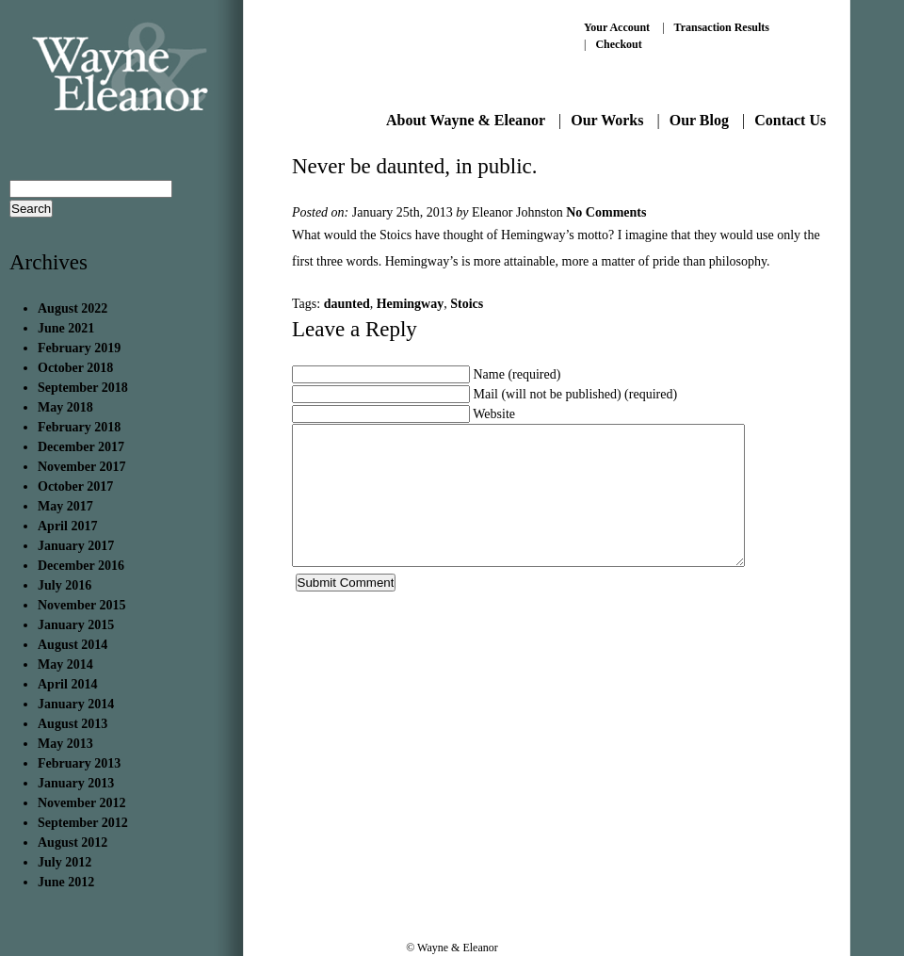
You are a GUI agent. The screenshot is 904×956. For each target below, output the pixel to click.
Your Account (617, 27)
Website (494, 414)
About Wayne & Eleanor (465, 120)
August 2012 (72, 842)
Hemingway (410, 304)
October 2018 (75, 368)
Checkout (618, 44)
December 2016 (81, 566)
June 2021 (66, 328)
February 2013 (79, 763)
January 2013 (76, 783)
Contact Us (790, 120)
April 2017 (67, 526)
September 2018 (83, 388)
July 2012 (64, 862)
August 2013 (72, 724)
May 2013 (65, 744)
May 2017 (65, 506)
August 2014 (72, 645)
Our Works (607, 120)
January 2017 (76, 546)
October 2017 (75, 486)
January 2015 (76, 625)
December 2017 (81, 447)
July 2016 (64, 585)
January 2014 (76, 704)
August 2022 (72, 308)
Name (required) (517, 374)
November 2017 (81, 467)
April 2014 (67, 684)
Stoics (466, 304)
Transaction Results (721, 27)
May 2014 (65, 664)
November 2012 (81, 803)
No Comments (606, 212)
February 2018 (79, 427)
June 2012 (66, 882)
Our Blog (699, 120)
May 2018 (65, 407)
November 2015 (81, 605)
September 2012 (83, 823)
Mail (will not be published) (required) (576, 394)
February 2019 (79, 348)
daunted (347, 304)
